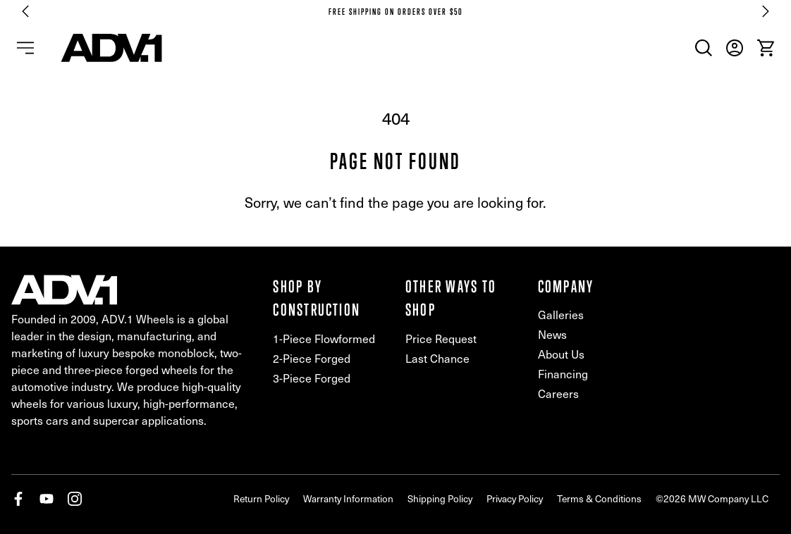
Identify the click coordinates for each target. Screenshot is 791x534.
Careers (558, 393)
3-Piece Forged (311, 378)
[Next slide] (765, 11)
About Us (561, 354)
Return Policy (261, 498)
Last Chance (437, 358)
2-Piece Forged (311, 358)
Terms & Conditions (599, 498)
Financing (563, 373)
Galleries (561, 314)
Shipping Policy (439, 498)
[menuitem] (703, 47)
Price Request (441, 338)
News (552, 334)
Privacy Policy (514, 498)
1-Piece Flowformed (324, 338)
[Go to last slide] (25, 11)
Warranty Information (348, 498)
